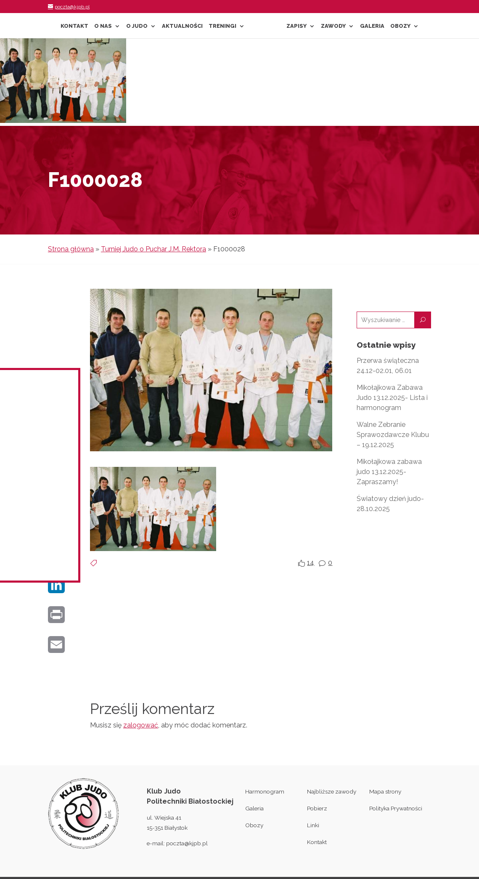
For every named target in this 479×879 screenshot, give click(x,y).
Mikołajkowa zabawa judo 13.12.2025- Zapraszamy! (389, 472)
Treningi (222, 26)
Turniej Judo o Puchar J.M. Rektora (153, 249)
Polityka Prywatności (395, 808)
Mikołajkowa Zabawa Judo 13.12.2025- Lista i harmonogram (392, 398)
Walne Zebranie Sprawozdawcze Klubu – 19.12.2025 (393, 435)
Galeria (372, 26)
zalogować (140, 725)
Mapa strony (385, 791)
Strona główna (71, 249)
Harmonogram (264, 791)
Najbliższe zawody (331, 791)
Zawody (333, 26)
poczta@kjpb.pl (187, 843)
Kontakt (74, 26)
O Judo (137, 26)
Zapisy (296, 26)
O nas (103, 26)
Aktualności (182, 26)
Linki (313, 825)
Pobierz (317, 808)
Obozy (400, 26)
